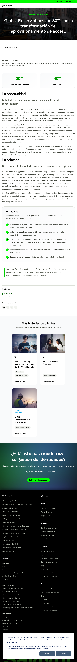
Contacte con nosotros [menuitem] (49, 539)
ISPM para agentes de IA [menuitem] (11, 519)
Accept (47, 653)
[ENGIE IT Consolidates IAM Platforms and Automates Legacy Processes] (24, 412)
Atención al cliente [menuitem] (47, 535)
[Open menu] (74, 6)
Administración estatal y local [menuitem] (13, 620)
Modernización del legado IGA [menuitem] (13, 588)
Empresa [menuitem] (44, 546)
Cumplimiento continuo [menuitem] (10, 601)
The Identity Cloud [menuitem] (8, 496)
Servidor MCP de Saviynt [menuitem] (11, 515)
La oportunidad (8, 293)
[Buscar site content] (58, 2)
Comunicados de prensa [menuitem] (49, 610)
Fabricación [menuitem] (6, 626)
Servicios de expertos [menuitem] (49, 528)
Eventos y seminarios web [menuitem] (50, 592)
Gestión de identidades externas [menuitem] (14, 530)
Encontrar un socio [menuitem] (48, 508)
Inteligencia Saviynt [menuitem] (9, 522)
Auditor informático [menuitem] (9, 576)
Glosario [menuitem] (44, 600)
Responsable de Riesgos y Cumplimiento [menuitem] (17, 573)
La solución (7, 297)
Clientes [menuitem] (44, 496)
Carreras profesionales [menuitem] (49, 558)
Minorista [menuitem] (5, 630)
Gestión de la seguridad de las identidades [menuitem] (17, 504)
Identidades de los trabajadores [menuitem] (14, 595)
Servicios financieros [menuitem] (9, 623)
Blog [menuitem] (42, 566)
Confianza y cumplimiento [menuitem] (50, 576)
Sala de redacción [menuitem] (47, 573)
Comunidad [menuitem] (45, 603)
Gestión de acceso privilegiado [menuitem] (13, 533)
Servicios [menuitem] (44, 523)
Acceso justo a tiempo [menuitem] (10, 508)
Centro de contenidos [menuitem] (49, 589)
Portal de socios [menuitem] (47, 512)
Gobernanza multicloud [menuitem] (10, 592)
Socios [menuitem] (43, 503)
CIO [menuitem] (3, 570)
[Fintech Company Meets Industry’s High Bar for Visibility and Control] (24, 359)
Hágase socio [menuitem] (46, 516)
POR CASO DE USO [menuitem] (8, 585)
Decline (63, 653)
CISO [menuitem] (4, 566)
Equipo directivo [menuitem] (47, 555)
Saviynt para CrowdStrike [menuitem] (11, 548)
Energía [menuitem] (5, 617)
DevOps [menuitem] (5, 579)
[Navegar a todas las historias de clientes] (9, 47)
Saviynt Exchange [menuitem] (8, 551)
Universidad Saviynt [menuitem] (48, 532)
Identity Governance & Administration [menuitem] (16, 526)
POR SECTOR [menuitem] (6, 614)
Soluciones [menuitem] (5, 559)
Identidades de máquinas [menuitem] (11, 598)
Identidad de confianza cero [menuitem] (12, 604)
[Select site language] (70, 2)
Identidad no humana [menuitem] (10, 512)
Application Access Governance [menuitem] (13, 537)
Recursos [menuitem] (44, 569)
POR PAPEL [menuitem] (5, 563)
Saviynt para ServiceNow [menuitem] (11, 544)
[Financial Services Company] (52, 359)
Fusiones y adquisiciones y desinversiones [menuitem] (17, 608)
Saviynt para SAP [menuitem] (8, 540)
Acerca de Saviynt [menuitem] (47, 551)
